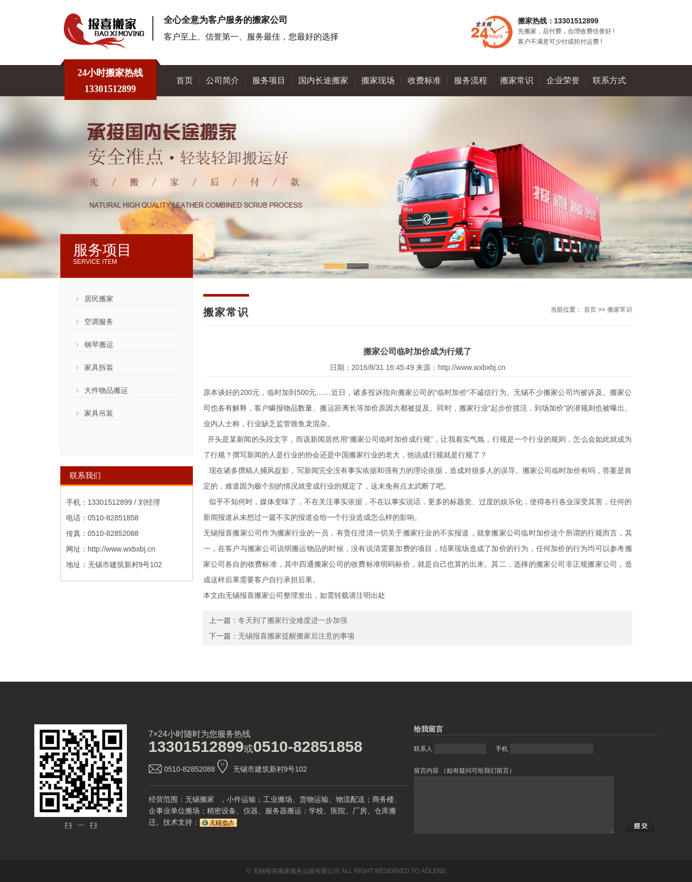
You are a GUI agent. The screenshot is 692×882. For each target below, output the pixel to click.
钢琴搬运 (98, 344)
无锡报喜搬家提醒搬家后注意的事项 (296, 636)
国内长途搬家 (323, 80)
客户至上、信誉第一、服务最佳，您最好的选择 (251, 36)
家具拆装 (98, 367)
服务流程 (470, 80)
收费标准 (424, 80)
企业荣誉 (563, 80)
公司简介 (222, 80)
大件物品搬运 (106, 390)
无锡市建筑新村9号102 (270, 769)
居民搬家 (98, 299)
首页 (184, 80)
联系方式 (609, 80)
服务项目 (268, 80)
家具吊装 (98, 413)
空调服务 (98, 321)
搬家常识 (516, 80)
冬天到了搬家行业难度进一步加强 (292, 620)
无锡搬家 (199, 799)
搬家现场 (378, 80)
